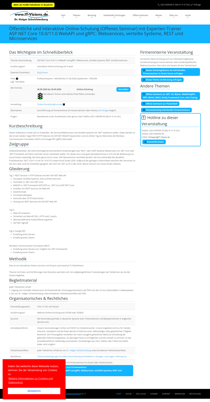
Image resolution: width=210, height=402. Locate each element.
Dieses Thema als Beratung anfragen (162, 79)
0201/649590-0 (167, 4)
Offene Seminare (140, 15)
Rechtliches (195, 394)
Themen (76, 15)
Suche (188, 15)
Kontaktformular (154, 141)
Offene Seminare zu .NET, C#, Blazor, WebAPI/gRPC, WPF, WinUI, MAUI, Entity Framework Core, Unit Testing (170, 96)
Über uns (173, 15)
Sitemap (154, 394)
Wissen (158, 15)
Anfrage (197, 4)
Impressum (180, 394)
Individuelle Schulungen (114, 15)
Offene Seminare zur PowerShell (160, 103)
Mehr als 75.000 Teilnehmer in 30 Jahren (33, 4)
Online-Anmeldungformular (49, 104)
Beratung (92, 15)
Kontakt (166, 394)
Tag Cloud (141, 394)
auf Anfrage (103, 110)
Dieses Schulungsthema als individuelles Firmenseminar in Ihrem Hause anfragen (164, 72)
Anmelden (123, 89)
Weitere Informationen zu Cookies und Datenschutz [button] (30, 380)
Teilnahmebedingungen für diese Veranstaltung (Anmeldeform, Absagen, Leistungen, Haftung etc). (82, 356)
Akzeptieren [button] (34, 391)
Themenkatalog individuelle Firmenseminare (166, 110)
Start (63, 15)
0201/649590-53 (156, 130)
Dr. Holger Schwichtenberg (79, 350)
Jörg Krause (42, 72)
